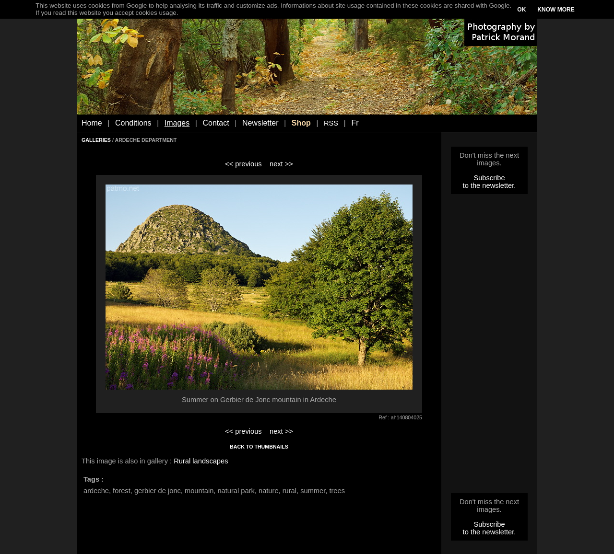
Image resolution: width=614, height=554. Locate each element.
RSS (331, 123)
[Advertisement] (489, 346)
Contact (216, 123)
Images (177, 123)
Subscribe (489, 178)
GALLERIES (96, 140)
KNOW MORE (555, 9)
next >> (281, 164)
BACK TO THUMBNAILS (259, 447)
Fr (354, 123)
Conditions (133, 123)
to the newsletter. (489, 185)
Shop (301, 123)
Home (92, 123)
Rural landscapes (201, 461)
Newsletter (260, 123)
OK (521, 9)
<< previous (243, 164)
